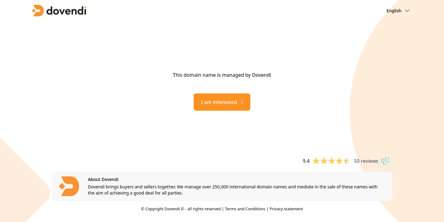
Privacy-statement (286, 209)
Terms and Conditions (245, 209)
